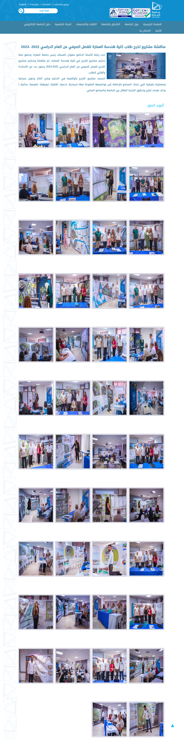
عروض (154, 702)
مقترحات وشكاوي (118, 702)
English (22, 4)
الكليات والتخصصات (86, 24)
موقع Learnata (61, 4)
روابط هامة (91, 702)
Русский (46, 4)
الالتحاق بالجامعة (110, 24)
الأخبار (158, 30)
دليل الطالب (151, 696)
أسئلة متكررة (120, 696)
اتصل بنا (153, 708)
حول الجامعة (132, 24)
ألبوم (94, 696)
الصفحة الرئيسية (152, 24)
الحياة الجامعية (63, 24)
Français (34, 4)
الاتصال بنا (145, 30)
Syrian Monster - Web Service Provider (85, 736)
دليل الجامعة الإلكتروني (37, 24)
